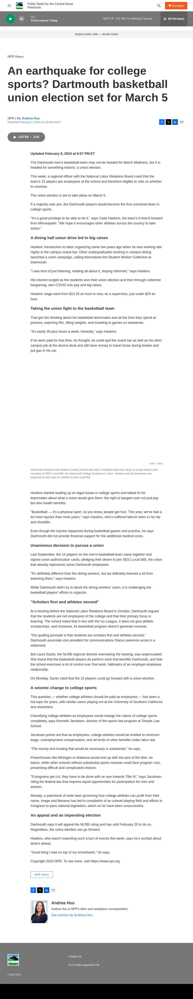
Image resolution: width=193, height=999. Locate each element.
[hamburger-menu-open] (9, 5)
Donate (178, 6)
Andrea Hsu (31, 118)
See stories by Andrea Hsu (72, 915)
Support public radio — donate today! (96, 34)
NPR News (16, 56)
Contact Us (74, 956)
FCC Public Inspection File (84, 965)
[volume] (21, 19)
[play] (10, 19)
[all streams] (173, 18)
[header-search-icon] (158, 5)
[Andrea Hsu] (39, 912)
